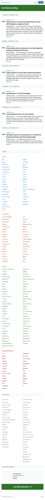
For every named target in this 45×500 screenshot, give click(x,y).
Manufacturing (27, 224)
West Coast (5, 447)
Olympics (25, 274)
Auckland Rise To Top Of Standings (18, 93)
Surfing (8, 20)
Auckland (5, 402)
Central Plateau (6, 410)
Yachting (25, 343)
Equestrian (5, 306)
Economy (5, 239)
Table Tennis (26, 318)
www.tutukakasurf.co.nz (19, 475)
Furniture (5, 259)
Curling (4, 299)
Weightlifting (26, 338)
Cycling (4, 301)
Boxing (4, 289)
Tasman (4, 437)
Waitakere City (27, 454)
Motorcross (5, 338)
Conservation (6, 169)
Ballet (3, 356)
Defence (4, 184)
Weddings (25, 204)
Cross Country (6, 296)
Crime (4, 179)
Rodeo (24, 281)
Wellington (5, 444)
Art (3, 353)
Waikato (4, 439)
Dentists (4, 236)
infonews (25, 162)
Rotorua (25, 442)
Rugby (24, 289)
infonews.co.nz (6, 2)
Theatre (25, 383)
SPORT (4, 266)
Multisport (26, 269)
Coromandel (5, 412)
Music (24, 366)
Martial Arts (5, 336)
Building (4, 234)
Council (4, 174)
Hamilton (25, 415)
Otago (4, 429)
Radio (24, 376)
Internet (25, 219)
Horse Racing (6, 323)
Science (25, 187)
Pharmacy (26, 234)
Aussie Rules (6, 276)
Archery (4, 271)
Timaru (25, 449)
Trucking (25, 254)
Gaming (4, 388)
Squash (25, 309)
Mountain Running (7, 346)
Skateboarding (27, 299)
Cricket (4, 294)
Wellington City (27, 459)
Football (4, 313)
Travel (24, 199)
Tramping (25, 328)
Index (42, 496)
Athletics (4, 274)
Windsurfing (26, 341)
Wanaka (25, 452)
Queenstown (26, 439)
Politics (25, 177)
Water (24, 259)
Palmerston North (28, 437)
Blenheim (25, 405)
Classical (4, 363)
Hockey (4, 321)
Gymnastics (5, 318)
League (4, 333)
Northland (10, 75)
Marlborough (6, 422)
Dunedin (25, 410)
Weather (25, 201)
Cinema (4, 361)
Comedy (4, 366)
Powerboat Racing (28, 279)
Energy (4, 246)
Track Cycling (27, 326)
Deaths (4, 182)
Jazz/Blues (26, 363)
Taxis (24, 192)
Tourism (25, 249)
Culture (4, 368)
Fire (3, 199)
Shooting (25, 296)
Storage (25, 244)
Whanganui (26, 457)
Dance (4, 371)
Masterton (26, 424)
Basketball (5, 281)
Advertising (5, 219)
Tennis (25, 323)
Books (4, 358)
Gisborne (5, 415)
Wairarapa (5, 442)
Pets (24, 172)
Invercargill (26, 419)
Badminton (5, 279)
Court (3, 177)
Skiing (24, 301)
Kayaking (5, 331)
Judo (3, 328)
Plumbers (25, 236)
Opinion (25, 169)
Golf (3, 316)
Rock (24, 381)
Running (25, 294)
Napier (25, 427)
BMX (3, 284)
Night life (25, 368)
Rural (24, 182)
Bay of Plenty (6, 405)
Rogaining (25, 284)
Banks (4, 231)
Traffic (24, 194)
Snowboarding (27, 304)
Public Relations (27, 239)
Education (5, 194)
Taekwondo (26, 321)
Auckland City (27, 402)
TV (23, 386)
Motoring (25, 231)
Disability (4, 189)
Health (25, 159)
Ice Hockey (5, 326)
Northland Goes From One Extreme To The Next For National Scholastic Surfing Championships (23, 136)
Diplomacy (5, 187)
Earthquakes (6, 192)
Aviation (4, 229)
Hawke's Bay (6, 417)
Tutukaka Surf (17, 474)
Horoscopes (26, 358)
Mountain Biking (7, 343)
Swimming (26, 316)
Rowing (25, 286)
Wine (24, 261)
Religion (25, 179)
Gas (24, 217)
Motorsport (5, 341)
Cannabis (5, 164)
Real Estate (26, 241)
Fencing (4, 309)
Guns (3, 209)
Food (3, 254)
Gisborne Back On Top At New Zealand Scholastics (23, 73)
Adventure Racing (7, 269)
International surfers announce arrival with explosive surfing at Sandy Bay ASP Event (24, 49)
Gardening (26, 353)
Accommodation (7, 217)
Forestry (4, 256)
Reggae (25, 378)
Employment (6, 244)
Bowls (4, 286)
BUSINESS (5, 214)
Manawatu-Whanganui (8, 419)
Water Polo (26, 336)
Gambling (5, 261)
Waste (24, 256)
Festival (4, 381)
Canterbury (5, 407)
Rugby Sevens (27, 291)
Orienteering (26, 276)
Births (4, 162)
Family (4, 376)
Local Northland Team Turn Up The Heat (20, 114)
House (25, 361)
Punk (24, 373)
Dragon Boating (6, 304)
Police (24, 174)
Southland (5, 432)
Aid (3, 159)
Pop (24, 371)
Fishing (4, 311)
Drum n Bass (6, 373)
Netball (25, 271)
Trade (24, 251)
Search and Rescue (28, 189)
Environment (6, 196)
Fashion (4, 378)
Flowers (4, 204)
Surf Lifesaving (27, 311)
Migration (25, 167)
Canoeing (5, 291)
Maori (24, 164)
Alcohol (4, 224)
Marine (25, 227)
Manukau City (27, 422)
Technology (26, 246)
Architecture (6, 227)
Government (6, 206)
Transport (26, 196)
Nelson (4, 424)
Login (35, 2)
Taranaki (4, 434)
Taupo (24, 444)
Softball (25, 306)
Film (3, 383)
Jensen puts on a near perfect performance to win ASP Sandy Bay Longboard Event (23, 23)
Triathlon (25, 331)
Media (24, 229)
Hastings (25, 417)
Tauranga (25, 447)
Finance (4, 251)
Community (5, 167)
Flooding (4, 201)
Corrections (5, 172)
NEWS (4, 157)
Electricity (5, 241)
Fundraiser (5, 386)
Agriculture (5, 222)
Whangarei (10, 26)
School (25, 184)
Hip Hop (25, 356)
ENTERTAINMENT (7, 351)
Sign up (41, 2)
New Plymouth (27, 432)
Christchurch (26, 407)
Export (4, 249)
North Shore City (28, 434)
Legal (24, 222)
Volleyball (25, 333)
